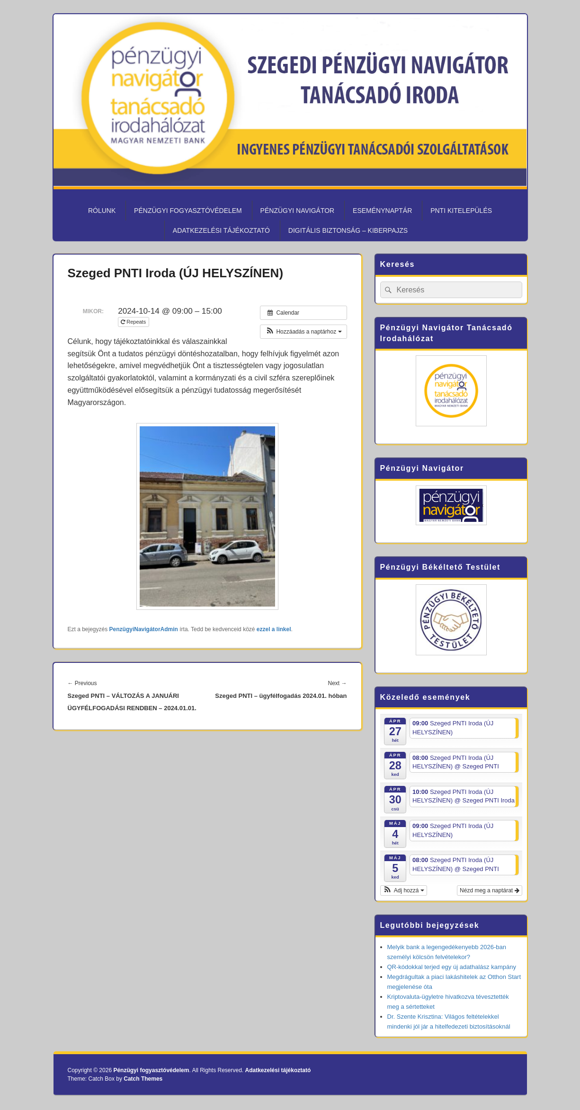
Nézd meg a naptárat (489, 890)
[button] (303, 331)
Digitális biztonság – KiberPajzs (348, 230)
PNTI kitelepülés (461, 210)
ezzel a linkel (274, 629)
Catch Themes (143, 1078)
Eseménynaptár (382, 210)
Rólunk (102, 210)
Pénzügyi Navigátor (297, 210)
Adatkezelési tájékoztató (221, 230)
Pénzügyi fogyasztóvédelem (188, 210)
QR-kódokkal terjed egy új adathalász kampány (451, 966)
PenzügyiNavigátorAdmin (143, 629)
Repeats (134, 322)
